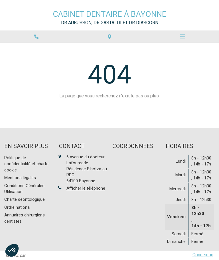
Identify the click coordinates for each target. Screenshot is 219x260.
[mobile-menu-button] (182, 36)
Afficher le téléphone (85, 188)
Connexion (202, 254)
